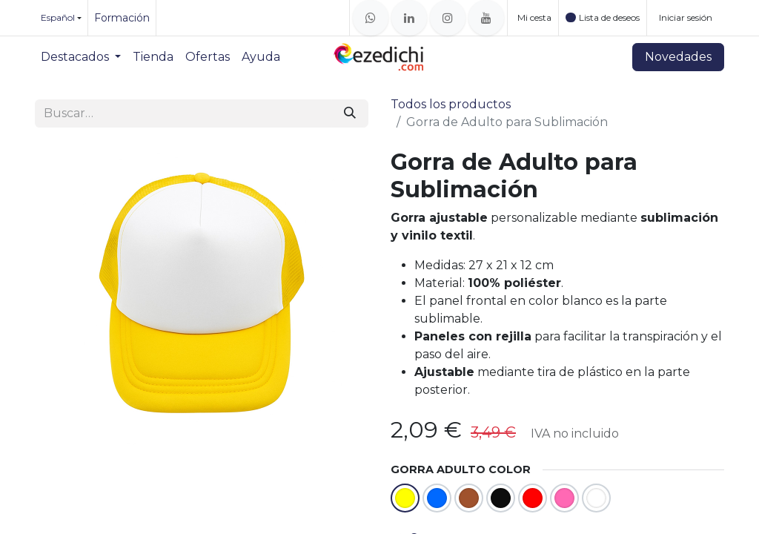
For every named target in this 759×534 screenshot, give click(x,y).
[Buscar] (349, 113)
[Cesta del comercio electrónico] (533, 18)
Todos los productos (451, 104)
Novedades (678, 57)
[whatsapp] (370, 18)
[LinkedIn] (409, 18)
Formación (122, 17)
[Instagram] (447, 18)
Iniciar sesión (685, 17)
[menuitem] (81, 57)
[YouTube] (486, 18)
